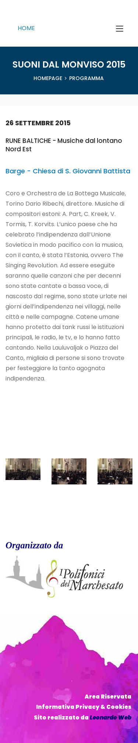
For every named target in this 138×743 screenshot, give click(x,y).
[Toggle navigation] (119, 29)
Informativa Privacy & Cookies (83, 707)
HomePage (47, 78)
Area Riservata (108, 696)
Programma (86, 78)
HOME (26, 28)
